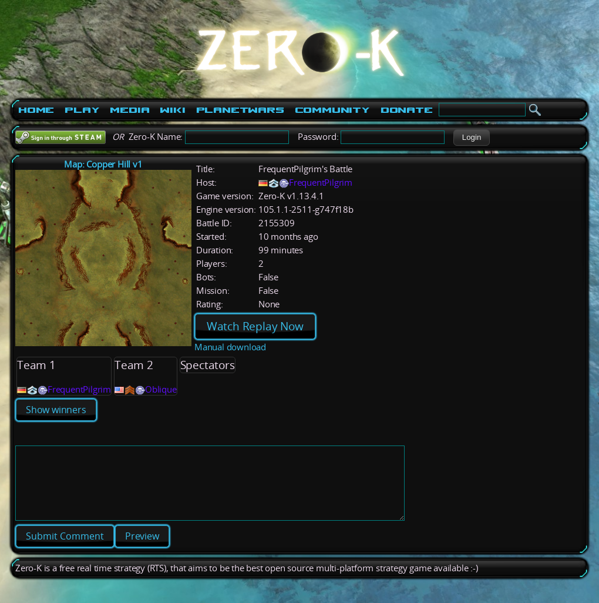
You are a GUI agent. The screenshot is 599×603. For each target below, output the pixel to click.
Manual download (230, 347)
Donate (407, 109)
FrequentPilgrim (320, 182)
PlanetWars (240, 109)
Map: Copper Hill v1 (103, 164)
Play (82, 109)
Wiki (172, 109)
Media (129, 109)
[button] (471, 137)
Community (332, 109)
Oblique (161, 389)
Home (36, 109)
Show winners (56, 409)
